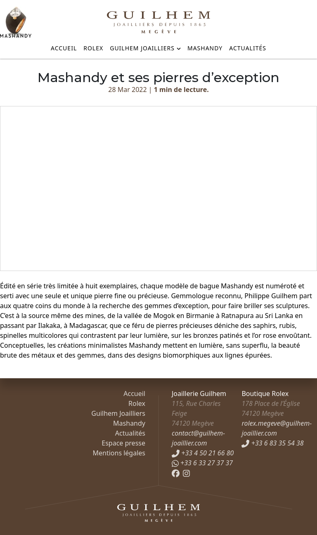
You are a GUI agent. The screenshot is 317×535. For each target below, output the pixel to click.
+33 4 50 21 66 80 (203, 452)
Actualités (247, 48)
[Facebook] (176, 472)
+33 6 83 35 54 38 (272, 443)
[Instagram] (186, 472)
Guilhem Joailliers (142, 48)
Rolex (93, 48)
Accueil (64, 48)
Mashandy (204, 48)
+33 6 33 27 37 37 (202, 462)
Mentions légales (118, 452)
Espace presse (123, 443)
